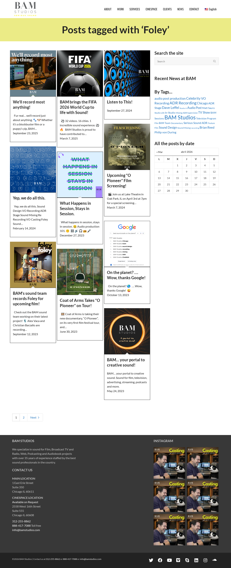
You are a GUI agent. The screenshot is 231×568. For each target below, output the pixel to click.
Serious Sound (192, 122)
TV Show (204, 112)
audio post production (170, 98)
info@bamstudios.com (26, 530)
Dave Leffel (170, 107)
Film (156, 123)
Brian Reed (207, 127)
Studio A (183, 108)
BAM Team (164, 123)
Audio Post (194, 108)
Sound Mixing (184, 127)
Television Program (206, 118)
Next (35, 417)
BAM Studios (180, 117)
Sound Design (168, 127)
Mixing (179, 112)
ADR (204, 122)
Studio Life (159, 112)
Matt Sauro (208, 107)
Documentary (177, 123)
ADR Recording (183, 102)
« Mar (159, 151)
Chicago (202, 103)
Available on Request (25, 502)
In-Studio (170, 112)
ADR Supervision (190, 113)
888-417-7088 (21, 525)
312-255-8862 (21, 521)
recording (195, 128)
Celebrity (193, 98)
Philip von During (165, 132)
